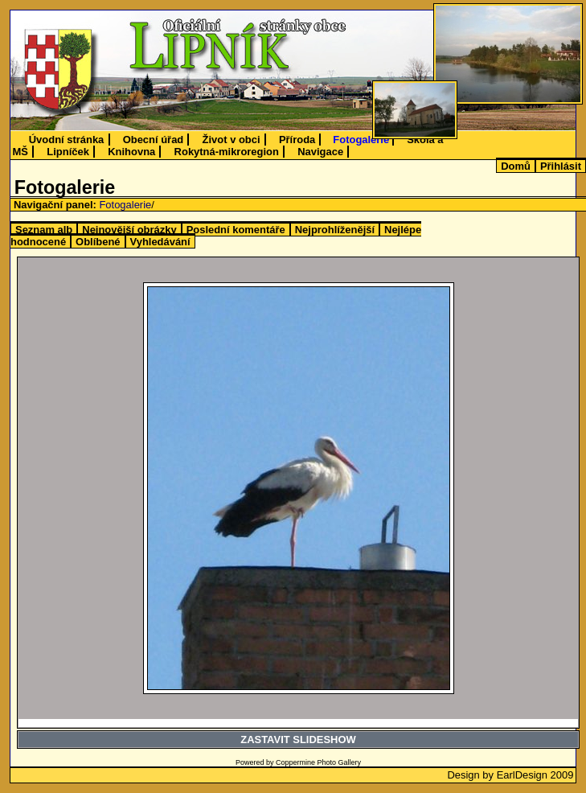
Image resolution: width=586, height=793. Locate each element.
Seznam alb (43, 230)
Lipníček (68, 152)
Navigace (320, 152)
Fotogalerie (361, 140)
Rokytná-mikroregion (226, 152)
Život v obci (231, 140)
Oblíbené (98, 242)
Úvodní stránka (66, 140)
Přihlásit (560, 166)
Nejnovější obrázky (129, 230)
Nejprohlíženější (335, 230)
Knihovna (131, 152)
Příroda (297, 140)
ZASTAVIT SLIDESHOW (297, 739)
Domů (516, 166)
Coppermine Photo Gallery (318, 762)
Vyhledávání (160, 242)
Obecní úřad (153, 140)
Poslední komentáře (235, 230)
